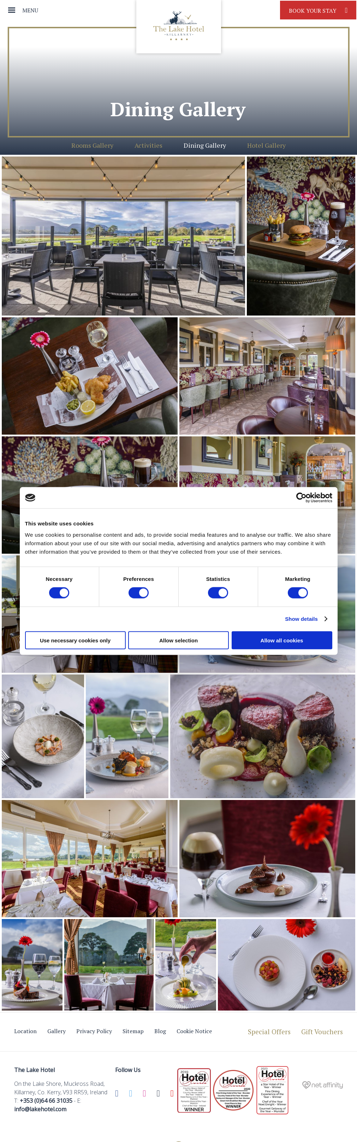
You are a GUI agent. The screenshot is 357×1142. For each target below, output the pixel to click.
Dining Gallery (205, 145)
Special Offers (269, 1031)
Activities (148, 145)
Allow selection (178, 640)
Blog (160, 1031)
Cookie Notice (194, 1031)
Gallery (56, 1031)
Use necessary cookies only (75, 640)
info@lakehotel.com (40, 1109)
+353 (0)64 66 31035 (46, 1101)
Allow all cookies (282, 640)
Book (318, 10)
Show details (301, 619)
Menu (30, 10)
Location (25, 1031)
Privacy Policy (94, 1031)
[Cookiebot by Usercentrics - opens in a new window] (301, 498)
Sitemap (133, 1031)
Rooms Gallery (92, 145)
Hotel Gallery (266, 145)
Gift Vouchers (322, 1031)
